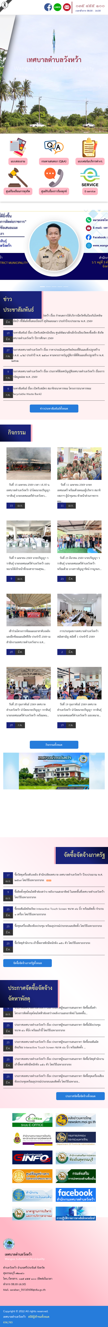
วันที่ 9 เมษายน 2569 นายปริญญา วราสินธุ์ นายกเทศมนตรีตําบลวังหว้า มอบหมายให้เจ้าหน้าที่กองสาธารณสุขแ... (28, 563)
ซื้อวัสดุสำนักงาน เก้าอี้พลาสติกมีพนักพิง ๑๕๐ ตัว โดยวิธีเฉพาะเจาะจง (52, 943)
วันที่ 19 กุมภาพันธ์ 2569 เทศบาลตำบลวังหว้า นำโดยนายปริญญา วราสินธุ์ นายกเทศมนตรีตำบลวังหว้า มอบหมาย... (79, 710)
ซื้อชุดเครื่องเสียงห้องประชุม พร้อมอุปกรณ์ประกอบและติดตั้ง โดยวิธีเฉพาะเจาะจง (58, 926)
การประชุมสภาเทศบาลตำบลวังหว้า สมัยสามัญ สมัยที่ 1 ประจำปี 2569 (77, 634)
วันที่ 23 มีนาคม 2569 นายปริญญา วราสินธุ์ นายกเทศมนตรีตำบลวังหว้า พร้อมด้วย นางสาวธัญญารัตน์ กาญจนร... (79, 563)
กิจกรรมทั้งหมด (54, 745)
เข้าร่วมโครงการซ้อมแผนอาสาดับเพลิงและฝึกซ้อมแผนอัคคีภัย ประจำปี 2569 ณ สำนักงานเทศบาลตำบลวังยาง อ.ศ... (28, 637)
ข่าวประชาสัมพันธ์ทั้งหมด (54, 409)
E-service (90, 191)
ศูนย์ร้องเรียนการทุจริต (18, 191)
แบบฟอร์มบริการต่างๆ (90, 161)
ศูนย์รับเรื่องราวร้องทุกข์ (54, 191)
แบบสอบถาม (18, 161)
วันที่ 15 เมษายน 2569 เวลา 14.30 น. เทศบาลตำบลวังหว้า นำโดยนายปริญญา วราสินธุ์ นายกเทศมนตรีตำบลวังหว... (28, 490)
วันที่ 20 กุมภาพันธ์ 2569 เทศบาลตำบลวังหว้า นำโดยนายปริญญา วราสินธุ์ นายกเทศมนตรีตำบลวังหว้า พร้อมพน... (28, 710)
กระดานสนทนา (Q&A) (53, 161)
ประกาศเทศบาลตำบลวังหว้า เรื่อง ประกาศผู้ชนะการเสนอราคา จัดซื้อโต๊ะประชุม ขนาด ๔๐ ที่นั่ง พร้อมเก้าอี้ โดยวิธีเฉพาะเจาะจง (58, 1027)
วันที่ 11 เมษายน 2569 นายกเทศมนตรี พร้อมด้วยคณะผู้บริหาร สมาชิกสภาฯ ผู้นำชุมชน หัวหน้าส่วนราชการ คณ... (79, 493)
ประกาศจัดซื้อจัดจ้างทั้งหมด (80, 1096)
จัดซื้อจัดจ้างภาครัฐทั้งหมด (27, 963)
